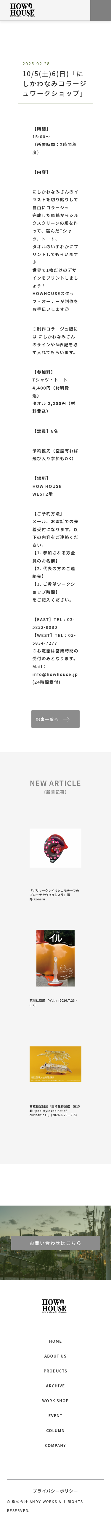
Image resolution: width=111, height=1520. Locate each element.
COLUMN (55, 1430)
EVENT (56, 1415)
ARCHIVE (55, 1386)
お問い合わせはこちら (55, 1242)
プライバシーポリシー (55, 1491)
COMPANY (55, 1445)
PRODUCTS (55, 1371)
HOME (55, 1341)
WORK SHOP (55, 1400)
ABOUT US (55, 1356)
